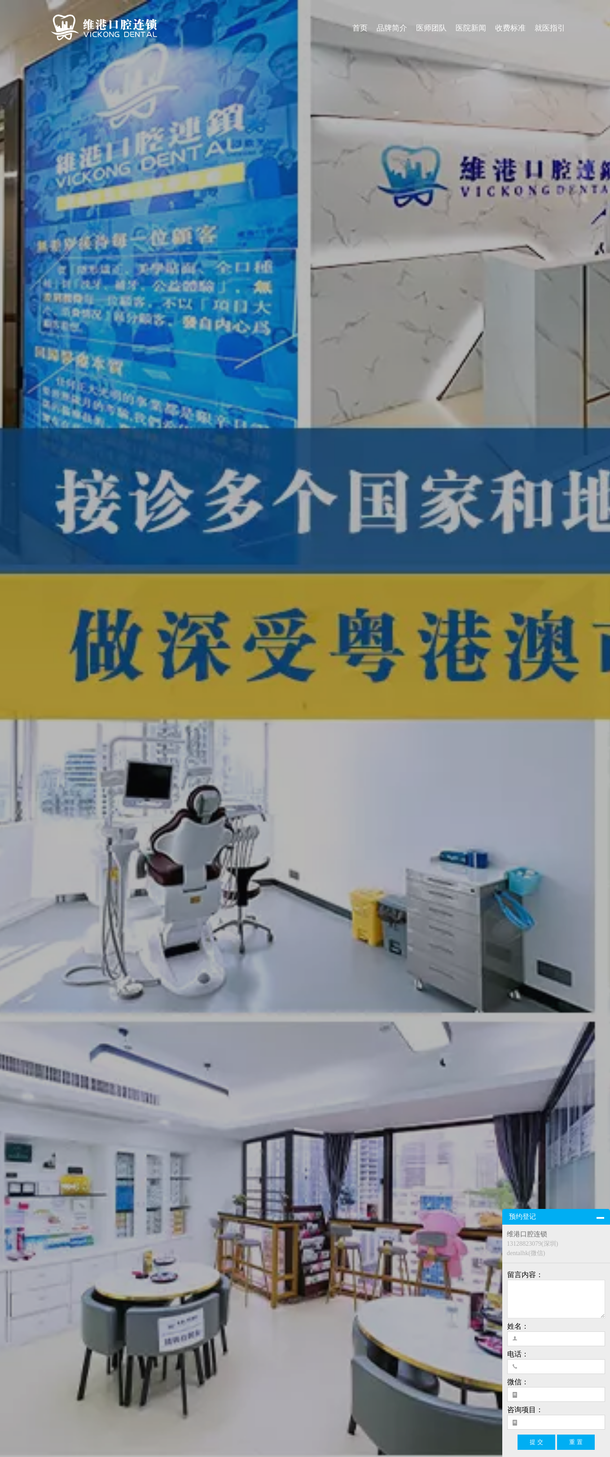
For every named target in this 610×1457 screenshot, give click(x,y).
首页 (360, 28)
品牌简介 (392, 28)
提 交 (536, 1442)
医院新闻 (471, 28)
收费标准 (510, 28)
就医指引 (550, 28)
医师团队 (431, 28)
